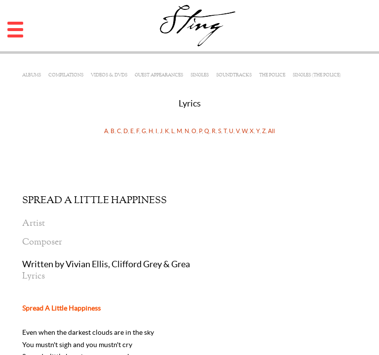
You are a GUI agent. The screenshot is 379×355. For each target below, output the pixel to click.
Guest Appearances (159, 75)
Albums (31, 75)
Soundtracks (234, 75)
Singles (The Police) (317, 75)
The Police (272, 75)
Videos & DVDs (109, 75)
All (271, 131)
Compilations (65, 75)
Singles (199, 75)
